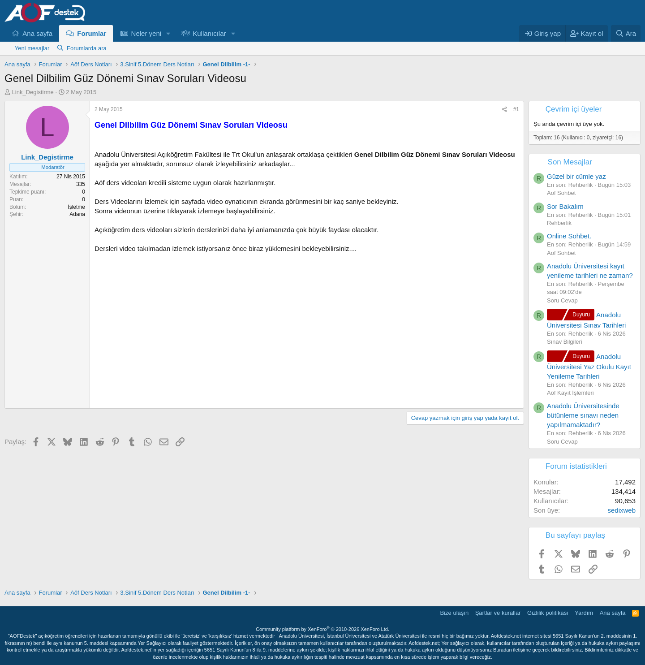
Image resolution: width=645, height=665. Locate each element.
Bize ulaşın (454, 612)
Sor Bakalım (565, 206)
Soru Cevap (562, 300)
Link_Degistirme (33, 92)
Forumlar (91, 33)
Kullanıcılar (209, 33)
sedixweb (621, 510)
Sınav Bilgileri (564, 341)
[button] (168, 33)
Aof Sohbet (561, 193)
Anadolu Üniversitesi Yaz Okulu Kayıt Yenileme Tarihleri (589, 366)
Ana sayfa (37, 33)
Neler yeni (146, 33)
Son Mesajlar (570, 162)
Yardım (584, 612)
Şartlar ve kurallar (498, 612)
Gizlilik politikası (547, 612)
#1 (516, 109)
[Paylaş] (504, 109)
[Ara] (626, 33)
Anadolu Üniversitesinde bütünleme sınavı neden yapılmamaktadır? (583, 415)
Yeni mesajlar (32, 48)
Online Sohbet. (569, 236)
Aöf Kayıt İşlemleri (570, 392)
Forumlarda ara (87, 48)
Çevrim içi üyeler (574, 109)
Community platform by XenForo (322, 629)
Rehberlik (559, 223)
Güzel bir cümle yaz (576, 176)
